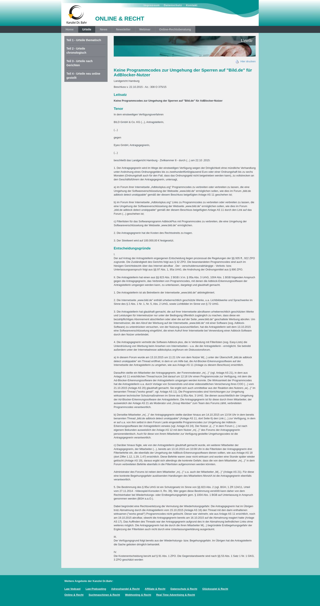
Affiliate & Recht (155, 588)
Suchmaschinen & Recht (104, 594)
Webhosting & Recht (138, 594)
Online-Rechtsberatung (175, 29)
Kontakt (191, 5)
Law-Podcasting (96, 588)
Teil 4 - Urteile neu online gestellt (83, 75)
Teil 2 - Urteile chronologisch (76, 50)
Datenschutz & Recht (183, 588)
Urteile (86, 29)
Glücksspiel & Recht (215, 588)
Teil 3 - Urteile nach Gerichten (79, 63)
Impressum (152, 5)
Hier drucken (245, 61)
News (103, 29)
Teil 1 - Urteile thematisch (83, 40)
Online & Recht (73, 594)
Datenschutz (173, 5)
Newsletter (123, 29)
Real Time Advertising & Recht (175, 594)
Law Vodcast (72, 588)
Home (70, 29)
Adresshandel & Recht (125, 588)
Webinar (145, 29)
